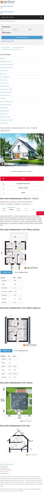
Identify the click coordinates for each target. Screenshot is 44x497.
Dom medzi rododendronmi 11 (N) (11, 49)
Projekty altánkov (4, 107)
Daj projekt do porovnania (16, 184)
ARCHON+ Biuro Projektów (7, 464)
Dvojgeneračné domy (5, 95)
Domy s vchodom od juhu (6, 89)
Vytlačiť (13, 193)
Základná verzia (6, 272)
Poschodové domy (4, 83)
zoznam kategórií (5, 54)
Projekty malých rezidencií (6, 120)
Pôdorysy (11, 209)
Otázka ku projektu (15, 188)
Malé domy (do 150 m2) (5, 61)
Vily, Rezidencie (4, 70)
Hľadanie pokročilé (7, 41)
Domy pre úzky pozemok (6, 92)
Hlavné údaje (4, 209)
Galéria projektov (18, 209)
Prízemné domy (4, 80)
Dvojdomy (2, 98)
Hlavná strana (5, 47)
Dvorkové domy (4, 123)
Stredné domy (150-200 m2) (6, 64)
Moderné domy (3, 114)
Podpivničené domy (4, 86)
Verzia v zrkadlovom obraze (21, 272)
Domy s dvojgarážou (5, 77)
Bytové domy (3, 74)
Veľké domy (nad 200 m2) (6, 67)
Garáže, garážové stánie (5, 104)
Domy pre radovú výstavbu (6, 101)
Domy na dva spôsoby (18, 47)
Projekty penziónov (4, 110)
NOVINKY (3, 58)
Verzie (33, 209)
